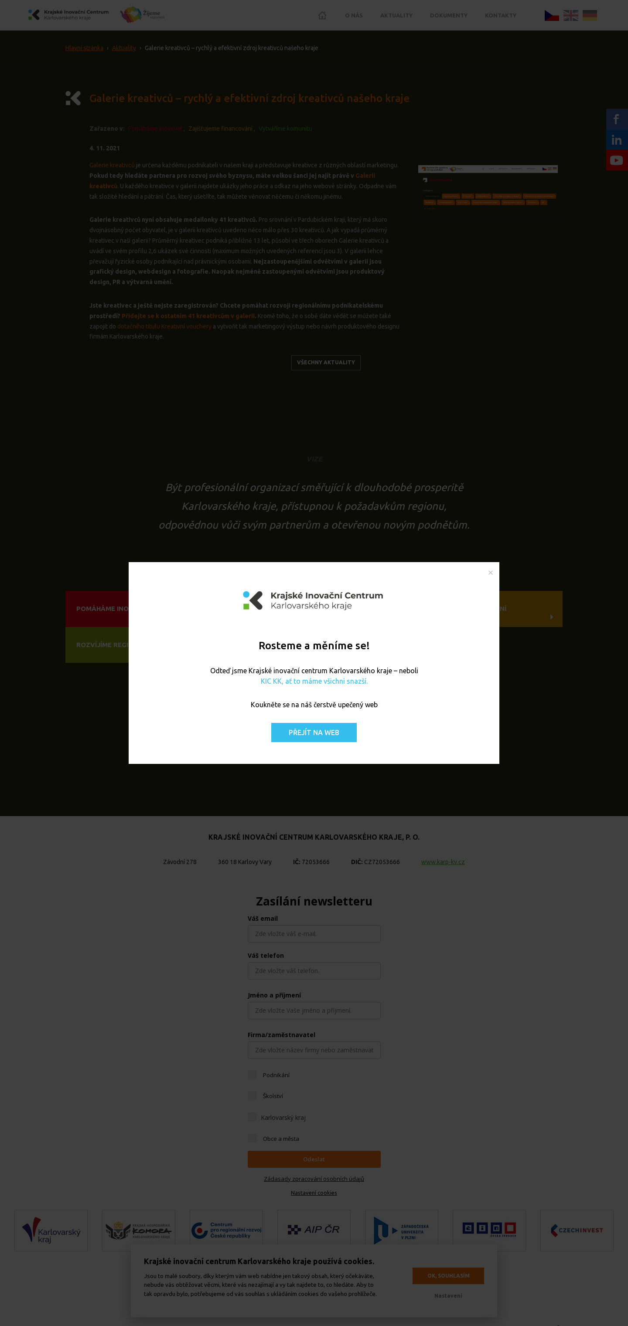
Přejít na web (314, 732)
